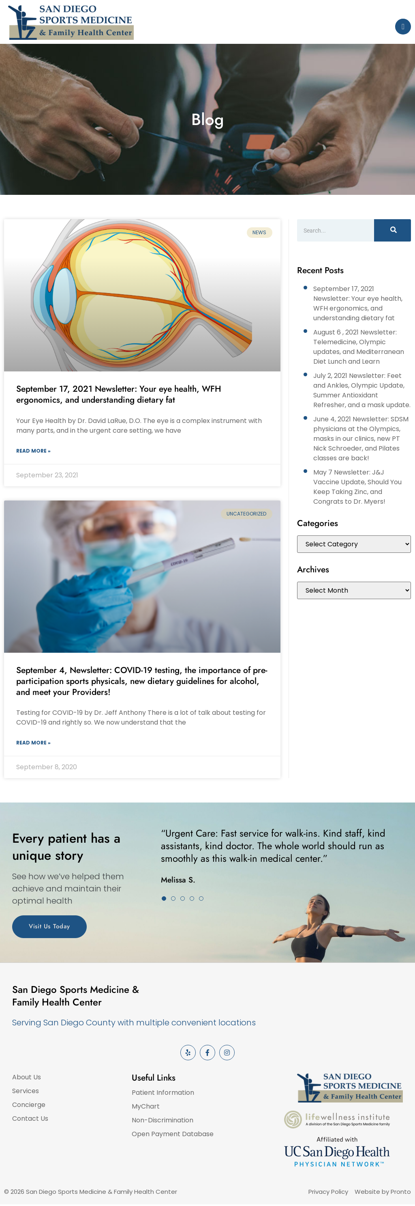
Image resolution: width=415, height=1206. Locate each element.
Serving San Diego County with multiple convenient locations (134, 1022)
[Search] (392, 230)
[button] (164, 898)
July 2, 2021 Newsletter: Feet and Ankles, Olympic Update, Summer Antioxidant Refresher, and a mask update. (362, 390)
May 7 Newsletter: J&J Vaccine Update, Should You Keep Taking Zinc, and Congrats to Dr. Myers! (357, 487)
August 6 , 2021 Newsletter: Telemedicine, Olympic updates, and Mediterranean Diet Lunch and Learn (358, 347)
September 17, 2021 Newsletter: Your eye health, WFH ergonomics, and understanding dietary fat (118, 394)
